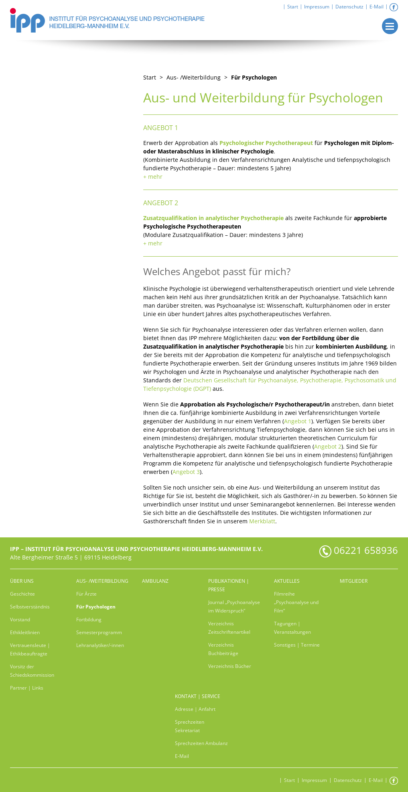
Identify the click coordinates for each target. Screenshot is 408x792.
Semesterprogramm (99, 632)
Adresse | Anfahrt (195, 709)
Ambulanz (155, 581)
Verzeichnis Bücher (229, 666)
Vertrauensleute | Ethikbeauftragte (30, 649)
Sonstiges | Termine (297, 644)
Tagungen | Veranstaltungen (292, 627)
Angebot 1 (297, 421)
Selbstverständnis (30, 606)
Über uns (22, 581)
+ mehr (152, 176)
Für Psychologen (254, 77)
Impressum (316, 6)
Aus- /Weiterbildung (102, 581)
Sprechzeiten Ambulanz (201, 743)
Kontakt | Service (197, 696)
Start (292, 6)
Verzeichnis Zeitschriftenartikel (229, 627)
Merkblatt (262, 521)
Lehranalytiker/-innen (100, 645)
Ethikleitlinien (25, 632)
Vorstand (20, 619)
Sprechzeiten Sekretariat (189, 726)
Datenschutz (349, 6)
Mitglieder (353, 581)
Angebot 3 (186, 472)
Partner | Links (26, 687)
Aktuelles (287, 581)
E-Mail (376, 6)
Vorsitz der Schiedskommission (32, 670)
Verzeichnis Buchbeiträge (223, 649)
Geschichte (22, 593)
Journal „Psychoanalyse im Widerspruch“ (234, 606)
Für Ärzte (86, 593)
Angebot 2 (327, 446)
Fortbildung (88, 619)
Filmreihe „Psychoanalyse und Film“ (296, 602)
